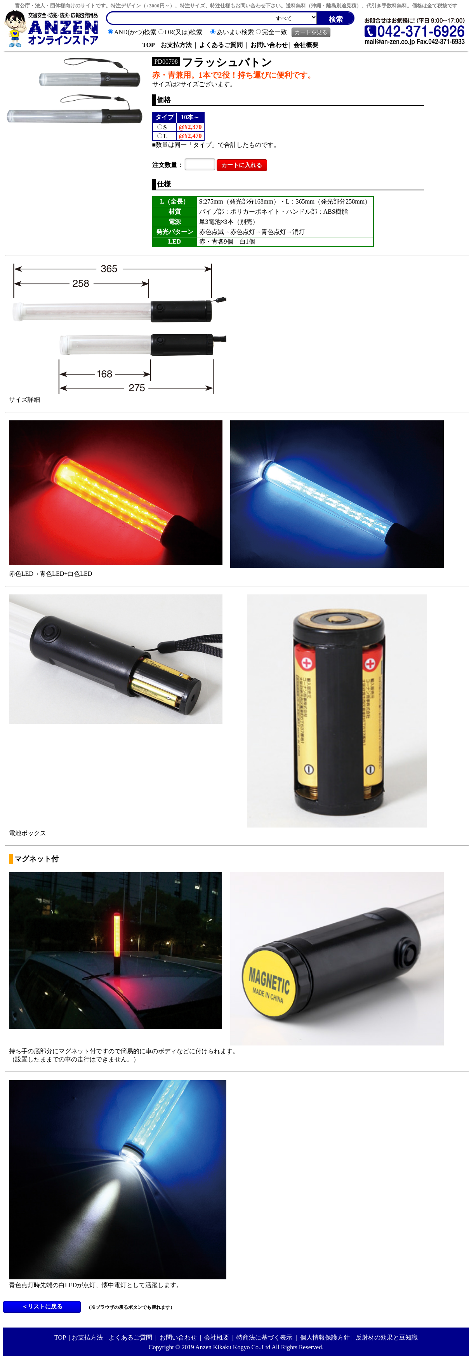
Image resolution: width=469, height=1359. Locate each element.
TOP (148, 45)
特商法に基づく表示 (264, 1337)
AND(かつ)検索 (135, 32)
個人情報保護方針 (325, 1337)
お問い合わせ (269, 45)
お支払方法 (176, 45)
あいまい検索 (235, 32)
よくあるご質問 (221, 45)
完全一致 (274, 32)
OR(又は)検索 (183, 32)
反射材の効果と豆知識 (387, 1337)
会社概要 (306, 45)
